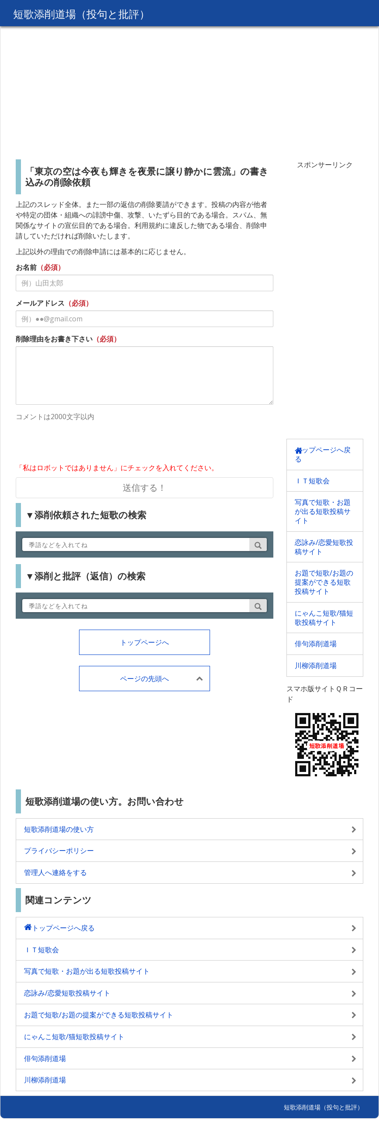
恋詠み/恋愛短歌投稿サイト (324, 546)
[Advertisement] (189, 89)
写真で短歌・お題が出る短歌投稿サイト (323, 511)
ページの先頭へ (144, 678)
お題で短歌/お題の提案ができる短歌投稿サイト (324, 582)
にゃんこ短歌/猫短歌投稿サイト (324, 617)
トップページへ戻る (323, 454)
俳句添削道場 (316, 643)
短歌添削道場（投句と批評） (81, 14)
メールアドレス (40, 303)
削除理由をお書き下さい (54, 339)
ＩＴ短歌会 (312, 481)
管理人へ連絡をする (55, 872)
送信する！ (144, 487)
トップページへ (144, 642)
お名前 (26, 267)
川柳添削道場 (316, 665)
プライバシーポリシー (59, 850)
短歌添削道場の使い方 (59, 829)
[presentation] (82, 443)
